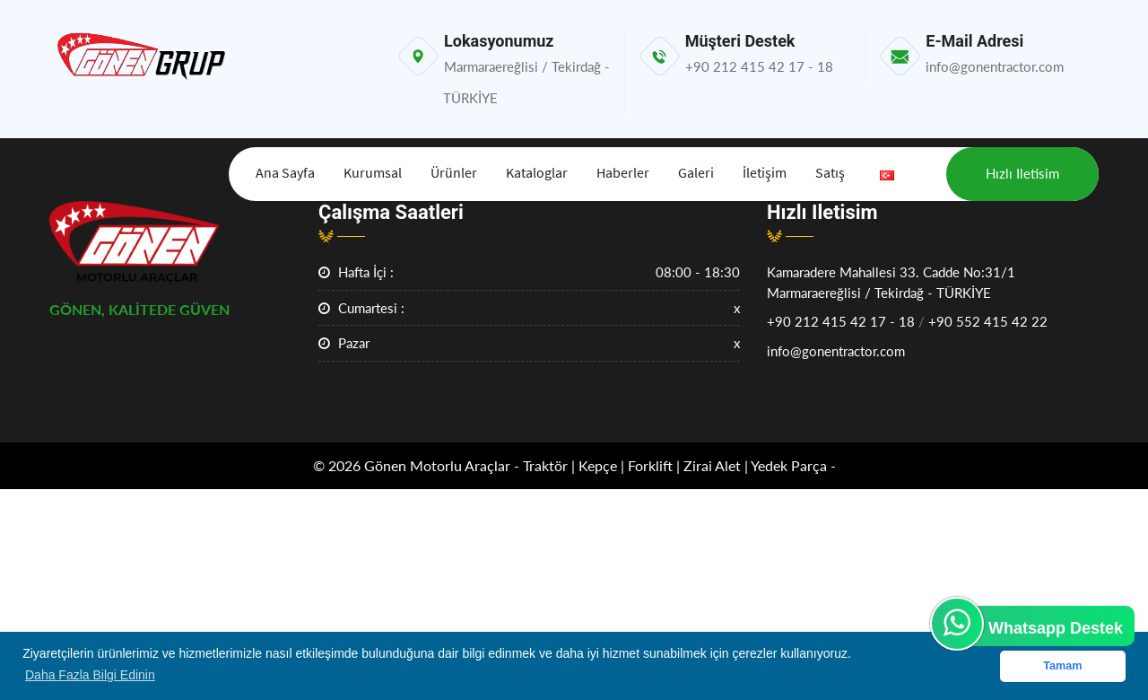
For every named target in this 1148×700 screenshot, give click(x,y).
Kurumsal (373, 172)
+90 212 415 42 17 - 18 (841, 321)
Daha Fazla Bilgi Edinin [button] (90, 675)
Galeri (696, 172)
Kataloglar (537, 172)
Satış (830, 172)
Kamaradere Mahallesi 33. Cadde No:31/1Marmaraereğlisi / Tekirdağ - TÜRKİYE (891, 282)
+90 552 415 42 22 (988, 321)
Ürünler (453, 172)
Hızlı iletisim (1022, 173)
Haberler (622, 172)
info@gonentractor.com (836, 351)
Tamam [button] (1062, 666)
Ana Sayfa (285, 172)
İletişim (765, 172)
